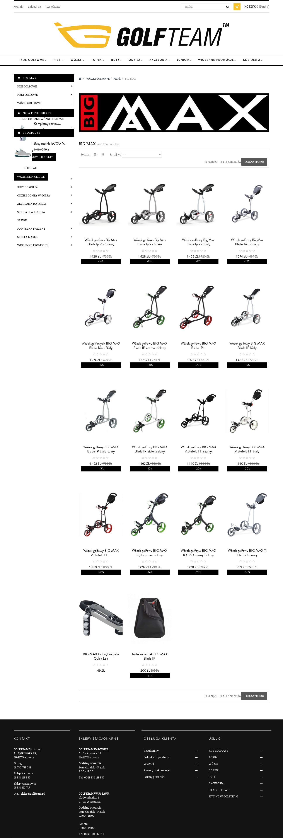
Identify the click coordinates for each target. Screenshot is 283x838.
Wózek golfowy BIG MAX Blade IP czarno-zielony (149, 345)
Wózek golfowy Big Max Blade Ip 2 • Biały (198, 242)
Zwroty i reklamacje (156, 770)
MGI (26, 160)
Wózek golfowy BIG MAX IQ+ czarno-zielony (149, 552)
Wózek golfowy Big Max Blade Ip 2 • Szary (149, 242)
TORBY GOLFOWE (28, 179)
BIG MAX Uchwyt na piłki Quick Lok (101, 656)
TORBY (213, 757)
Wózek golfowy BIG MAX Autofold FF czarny (198, 449)
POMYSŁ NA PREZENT (31, 228)
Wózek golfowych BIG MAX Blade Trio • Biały (101, 345)
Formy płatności (154, 777)
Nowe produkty (37, 262)
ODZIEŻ (213, 770)
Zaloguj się (34, 6)
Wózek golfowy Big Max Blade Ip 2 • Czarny (101, 242)
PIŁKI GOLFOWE (27, 95)
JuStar (28, 151)
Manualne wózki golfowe (40, 111)
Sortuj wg (115, 154)
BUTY (212, 777)
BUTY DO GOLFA (27, 187)
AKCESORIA (216, 783)
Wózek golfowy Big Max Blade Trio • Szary (247, 242)
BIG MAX (29, 135)
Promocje (32, 321)
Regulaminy (151, 751)
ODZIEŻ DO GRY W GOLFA (33, 195)
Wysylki (149, 764)
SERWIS (22, 220)
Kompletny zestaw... (47, 272)
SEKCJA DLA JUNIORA (31, 212)
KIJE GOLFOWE (27, 86)
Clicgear (30, 168)
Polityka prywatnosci (157, 757)
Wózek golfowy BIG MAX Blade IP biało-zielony (149, 449)
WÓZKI (213, 764)
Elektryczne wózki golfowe (42, 119)
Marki (24, 127)
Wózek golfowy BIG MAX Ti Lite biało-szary (247, 552)
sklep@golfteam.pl (32, 793)
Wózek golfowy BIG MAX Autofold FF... (101, 552)
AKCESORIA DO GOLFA (31, 204)
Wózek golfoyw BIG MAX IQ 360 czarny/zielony (198, 552)
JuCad (28, 143)
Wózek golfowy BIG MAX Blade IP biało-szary (101, 449)
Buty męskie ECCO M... (50, 332)
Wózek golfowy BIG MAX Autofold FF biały (247, 449)
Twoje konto (52, 6)
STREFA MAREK (27, 237)
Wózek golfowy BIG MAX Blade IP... (198, 345)
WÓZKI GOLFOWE (29, 103)
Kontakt (18, 6)
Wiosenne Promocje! (32, 245)
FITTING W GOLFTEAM (223, 796)
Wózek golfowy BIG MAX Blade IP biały (247, 345)
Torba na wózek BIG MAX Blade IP (150, 656)
